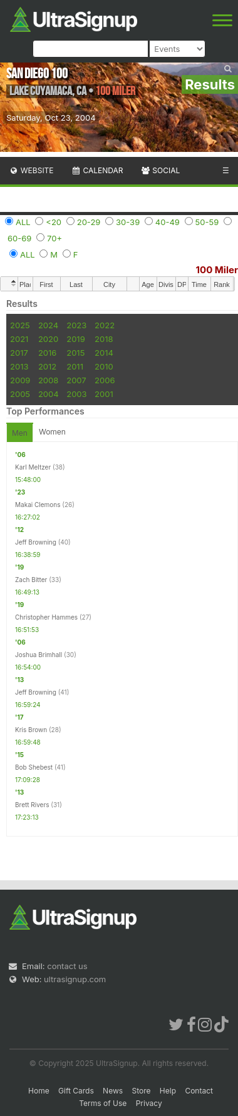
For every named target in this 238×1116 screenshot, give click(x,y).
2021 (19, 339)
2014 (104, 353)
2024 (48, 325)
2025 (20, 325)
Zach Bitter (31, 579)
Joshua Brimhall (38, 654)
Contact (199, 1090)
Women (52, 431)
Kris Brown (31, 729)
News (113, 1090)
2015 (75, 353)
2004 (48, 394)
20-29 (89, 222)
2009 (20, 380)
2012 (47, 366)
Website (31, 170)
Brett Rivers (32, 804)
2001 (104, 394)
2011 (74, 366)
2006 (105, 380)
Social (160, 170)
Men (20, 433)
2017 (19, 353)
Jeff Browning (35, 542)
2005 (20, 394)
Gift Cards (76, 1090)
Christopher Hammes (46, 617)
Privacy (149, 1103)
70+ (54, 238)
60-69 (19, 238)
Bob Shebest (34, 767)
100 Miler (217, 270)
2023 (76, 325)
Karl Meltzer (33, 467)
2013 (19, 366)
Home (38, 1090)
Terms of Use (103, 1103)
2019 (75, 339)
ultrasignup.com (75, 979)
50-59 (207, 222)
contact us (67, 966)
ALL (23, 222)
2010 (104, 366)
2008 (48, 380)
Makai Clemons (38, 504)
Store (141, 1090)
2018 (104, 339)
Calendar (97, 170)
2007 (76, 380)
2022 (105, 325)
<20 (53, 222)
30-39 (128, 222)
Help (168, 1090)
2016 (47, 353)
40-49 (167, 222)
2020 (48, 339)
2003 (76, 394)
